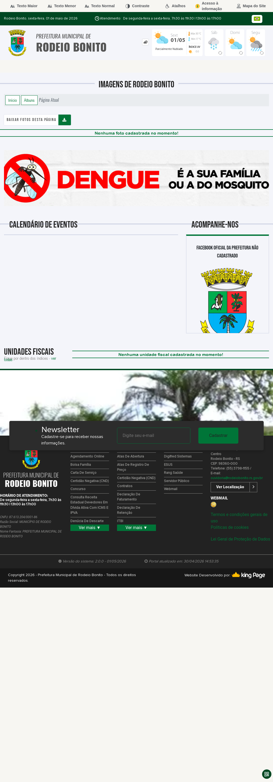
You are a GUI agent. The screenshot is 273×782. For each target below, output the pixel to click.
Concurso (78, 489)
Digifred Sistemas (178, 456)
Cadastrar (218, 435)
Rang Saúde (173, 473)
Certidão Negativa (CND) (89, 481)
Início (12, 100)
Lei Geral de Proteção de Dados (240, 539)
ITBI (120, 521)
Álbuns (29, 100)
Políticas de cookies (229, 527)
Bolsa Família (80, 465)
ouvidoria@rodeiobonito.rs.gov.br (237, 478)
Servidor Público (176, 481)
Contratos (125, 486)
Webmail (170, 489)
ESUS (168, 465)
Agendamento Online (87, 456)
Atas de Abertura (130, 456)
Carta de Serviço (83, 473)
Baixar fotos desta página (31, 119)
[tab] (145, 42)
